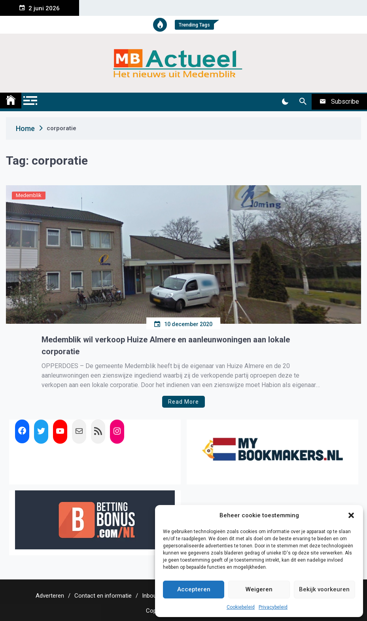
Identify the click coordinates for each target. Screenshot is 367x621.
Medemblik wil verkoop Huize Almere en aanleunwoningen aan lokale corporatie (166, 345)
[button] (351, 515)
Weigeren (259, 589)
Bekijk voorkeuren (324, 589)
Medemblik (29, 195)
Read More (183, 402)
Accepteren (193, 589)
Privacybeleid (273, 607)
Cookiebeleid (241, 607)
